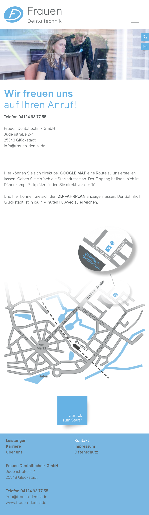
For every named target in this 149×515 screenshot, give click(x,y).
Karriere (13, 446)
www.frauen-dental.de (26, 502)
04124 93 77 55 (32, 116)
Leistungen (16, 440)
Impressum (84, 446)
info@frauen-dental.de (24, 145)
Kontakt (81, 440)
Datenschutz (86, 452)
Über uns (14, 452)
